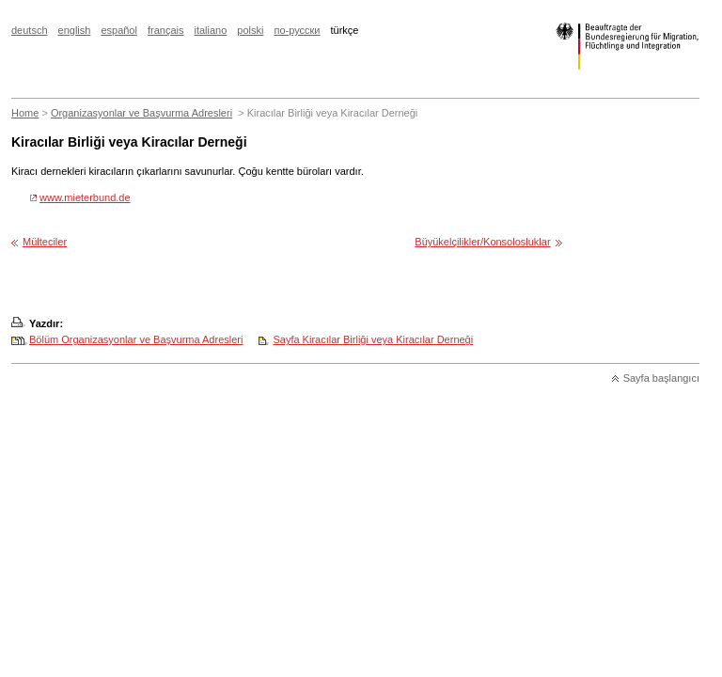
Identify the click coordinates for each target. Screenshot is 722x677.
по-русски (297, 30)
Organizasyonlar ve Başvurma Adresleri (141, 112)
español (119, 30)
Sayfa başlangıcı (661, 378)
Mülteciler (45, 241)
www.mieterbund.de (85, 197)
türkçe (345, 30)
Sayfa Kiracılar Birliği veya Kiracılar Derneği (373, 339)
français (166, 30)
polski (250, 30)
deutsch (29, 30)
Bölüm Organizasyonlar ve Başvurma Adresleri (136, 339)
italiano (210, 30)
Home (25, 112)
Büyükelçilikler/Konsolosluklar (482, 241)
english (74, 30)
